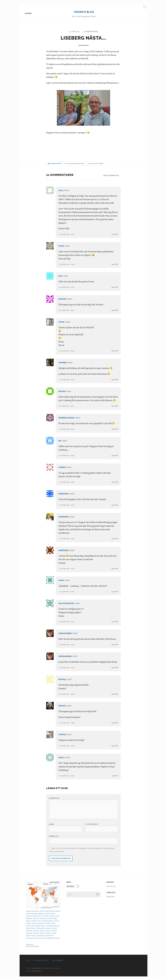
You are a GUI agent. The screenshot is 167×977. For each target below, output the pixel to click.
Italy (33, 926)
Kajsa (61, 581)
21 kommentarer (91, 32)
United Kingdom (47, 921)
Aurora (62, 468)
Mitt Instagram (57, 961)
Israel (53, 924)
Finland (33, 921)
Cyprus (51, 916)
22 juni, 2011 (68, 723)
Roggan (62, 300)
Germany (36, 919)
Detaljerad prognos (32, 947)
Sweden (47, 931)
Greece (56, 921)
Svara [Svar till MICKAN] (115, 407)
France (39, 921)
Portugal (29, 931)
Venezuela (40, 936)
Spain (28, 921)
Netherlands (40, 929)
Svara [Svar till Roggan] (115, 311)
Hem (28, 961)
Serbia (42, 931)
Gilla (61, 192)
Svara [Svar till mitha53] (115, 695)
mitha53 (62, 680)
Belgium (41, 914)
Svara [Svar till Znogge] (115, 723)
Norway (48, 929)
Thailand (35, 934)
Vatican (33, 936)
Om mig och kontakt (41, 961)
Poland (54, 929)
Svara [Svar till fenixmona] (115, 506)
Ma (59, 442)
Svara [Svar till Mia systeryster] (115, 622)
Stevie (61, 323)
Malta (28, 929)
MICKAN (62, 392)
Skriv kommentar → (112, 177)
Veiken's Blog (84, 11)
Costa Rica (45, 916)
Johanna (63, 364)
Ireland (48, 924)
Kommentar (54, 799)
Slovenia (54, 931)
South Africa (49, 936)
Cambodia (49, 926)
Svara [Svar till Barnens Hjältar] (115, 430)
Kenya (43, 926)
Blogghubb (110, 897)
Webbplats (54, 837)
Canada (28, 916)
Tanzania (48, 934)
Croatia (28, 924)
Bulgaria (48, 914)
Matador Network (53, 939)
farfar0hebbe (65, 634)
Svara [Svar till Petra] (115, 266)
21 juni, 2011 (73, 32)
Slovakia (29, 934)
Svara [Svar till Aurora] (115, 483)
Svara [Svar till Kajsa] (115, 592)
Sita (60, 277)
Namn (52, 825)
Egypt (55, 919)
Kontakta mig (111, 887)
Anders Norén (37, 971)
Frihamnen (29, 945)
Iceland (28, 926)
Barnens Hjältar (67, 419)
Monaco (57, 926)
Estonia (49, 919)
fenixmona (64, 495)
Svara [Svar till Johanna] (115, 381)
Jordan (37, 926)
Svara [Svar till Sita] (115, 288)
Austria (42, 912)
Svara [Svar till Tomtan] (115, 746)
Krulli (61, 758)
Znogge (62, 706)
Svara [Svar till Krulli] (115, 776)
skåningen (64, 518)
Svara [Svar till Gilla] (115, 236)
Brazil (53, 914)
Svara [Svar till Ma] (115, 457)
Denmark (43, 919)
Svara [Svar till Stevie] (115, 352)
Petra (61, 247)
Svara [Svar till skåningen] (115, 539)
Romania (36, 931)
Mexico (33, 929)
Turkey (41, 934)
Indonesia (41, 924)
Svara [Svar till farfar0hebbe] (115, 645)
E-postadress (92, 825)
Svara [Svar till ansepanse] (115, 569)
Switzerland (36, 916)
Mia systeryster (66, 604)
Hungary (35, 924)
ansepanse (64, 551)
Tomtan (62, 735)
